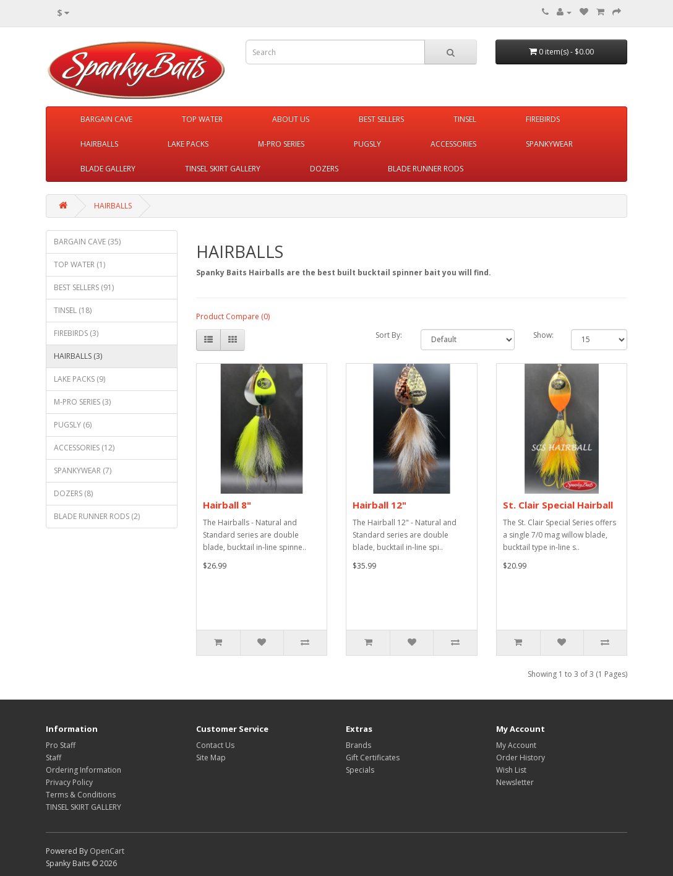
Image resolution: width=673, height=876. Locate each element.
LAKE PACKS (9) (79, 379)
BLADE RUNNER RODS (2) (97, 516)
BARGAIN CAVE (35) (87, 241)
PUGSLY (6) (73, 424)
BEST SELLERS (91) (84, 287)
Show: (542, 335)
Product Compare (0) (233, 316)
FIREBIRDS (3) (76, 333)
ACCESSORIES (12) (84, 447)
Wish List (511, 770)
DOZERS (324, 168)
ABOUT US (290, 119)
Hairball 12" (379, 505)
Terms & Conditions (81, 794)
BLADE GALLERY (107, 168)
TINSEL (464, 119)
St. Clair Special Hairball (558, 505)
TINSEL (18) (73, 310)
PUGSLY (367, 144)
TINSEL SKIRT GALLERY (222, 168)
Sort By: (388, 335)
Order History (520, 757)
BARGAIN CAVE (106, 119)
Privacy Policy (69, 782)
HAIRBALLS (99, 144)
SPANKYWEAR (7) (82, 470)
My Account (516, 745)
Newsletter (515, 782)
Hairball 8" (227, 505)
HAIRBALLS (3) (78, 356)
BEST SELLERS (381, 119)
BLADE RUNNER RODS (425, 168)
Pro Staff (60, 745)
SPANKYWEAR (549, 144)
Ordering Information (83, 770)
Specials (360, 770)
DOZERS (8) (73, 493)
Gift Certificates (373, 757)
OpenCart (107, 851)
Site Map (211, 757)
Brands (358, 745)
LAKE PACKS (188, 144)
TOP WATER (202, 119)
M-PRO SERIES (281, 144)
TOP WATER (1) (79, 264)
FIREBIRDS (543, 119)
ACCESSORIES (453, 144)
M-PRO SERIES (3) (82, 402)
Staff (53, 757)
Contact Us (215, 745)
